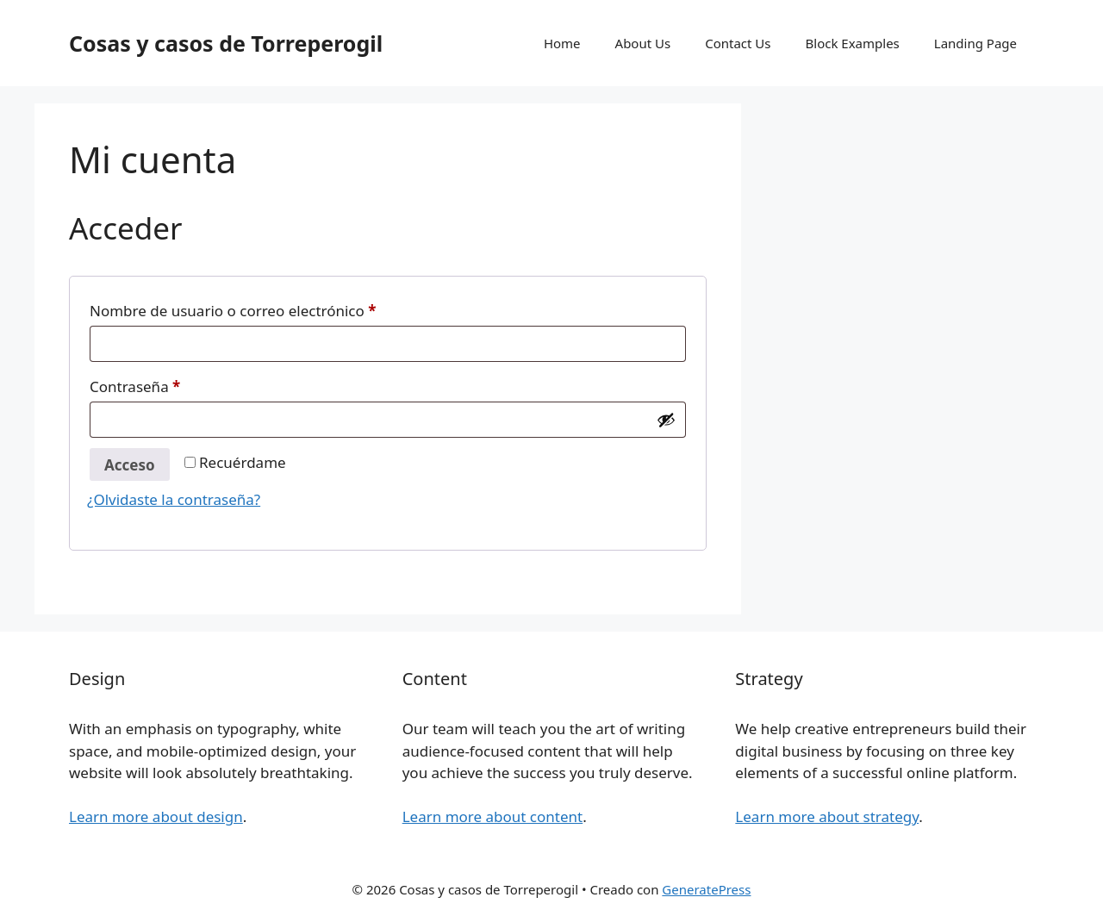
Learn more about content (492, 816)
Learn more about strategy (827, 816)
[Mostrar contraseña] (666, 419)
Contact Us (737, 43)
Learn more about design (156, 816)
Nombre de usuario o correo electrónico (271, 308)
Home (562, 43)
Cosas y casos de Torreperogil (226, 43)
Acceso (129, 465)
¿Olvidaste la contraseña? (173, 499)
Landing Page (975, 43)
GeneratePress (706, 889)
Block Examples (853, 43)
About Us (643, 43)
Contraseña (174, 384)
